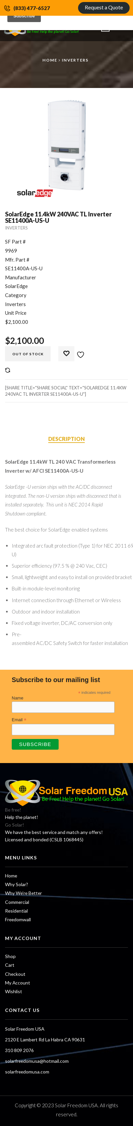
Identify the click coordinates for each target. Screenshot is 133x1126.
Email (19, 720)
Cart (9, 965)
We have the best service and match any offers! (54, 832)
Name (17, 697)
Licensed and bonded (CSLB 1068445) (44, 839)
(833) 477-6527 (31, 8)
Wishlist (13, 991)
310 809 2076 (19, 1050)
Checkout (15, 974)
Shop (10, 956)
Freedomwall (18, 919)
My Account (17, 983)
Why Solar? (16, 884)
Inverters (75, 60)
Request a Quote (104, 7)
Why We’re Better (23, 893)
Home (50, 60)
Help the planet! (21, 817)
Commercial (17, 902)
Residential (16, 911)
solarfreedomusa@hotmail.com (37, 1061)
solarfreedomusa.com (27, 1071)
